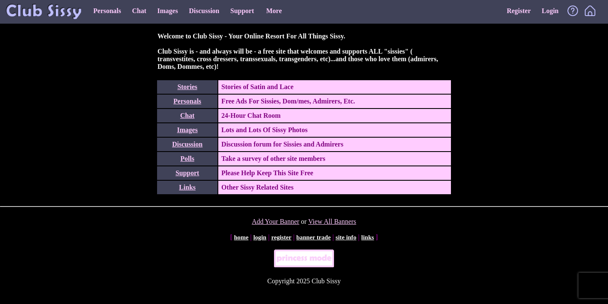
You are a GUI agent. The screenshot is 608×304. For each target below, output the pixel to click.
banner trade (313, 237)
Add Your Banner (275, 221)
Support (242, 10)
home (241, 237)
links (367, 237)
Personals (107, 10)
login (259, 237)
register (281, 237)
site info (346, 237)
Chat (139, 10)
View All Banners (332, 221)
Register (519, 10)
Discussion (204, 10)
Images (167, 10)
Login (550, 10)
